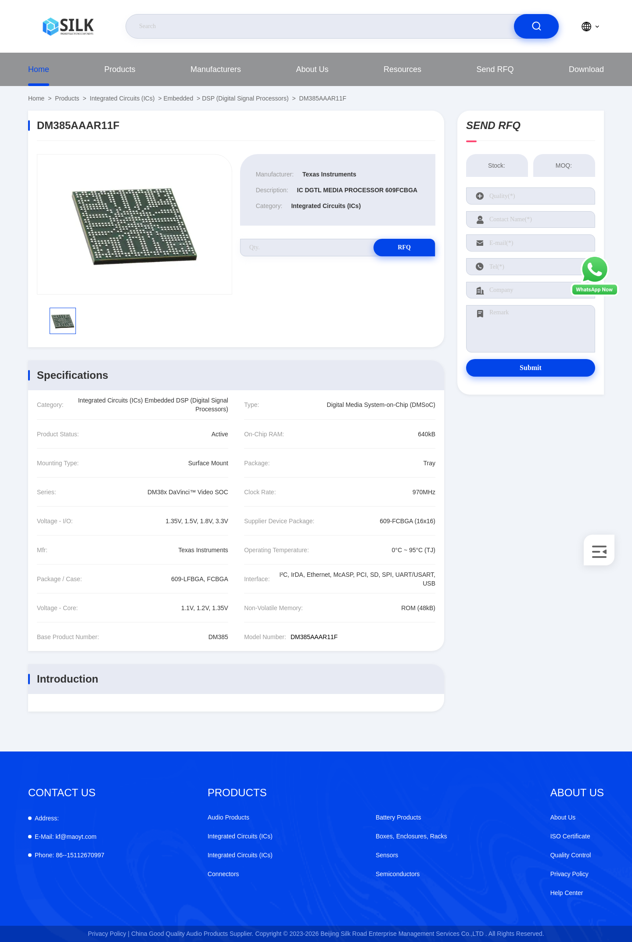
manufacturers (215, 69)
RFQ (404, 247)
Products (119, 69)
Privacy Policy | (108, 933)
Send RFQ (495, 69)
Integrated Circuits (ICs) (122, 98)
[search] (536, 26)
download (586, 69)
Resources (402, 69)
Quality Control (570, 855)
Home (38, 69)
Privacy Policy (569, 873)
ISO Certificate (570, 836)
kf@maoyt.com (66, 836)
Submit (531, 367)
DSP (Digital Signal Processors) (245, 98)
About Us (312, 69)
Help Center (566, 892)
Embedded (178, 98)
